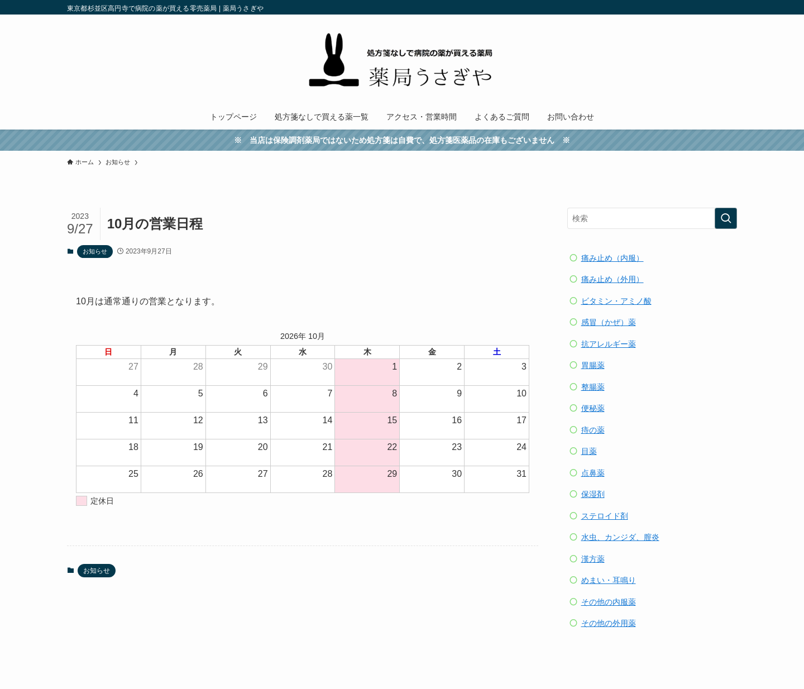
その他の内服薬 (608, 601)
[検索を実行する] (726, 218)
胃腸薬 (593, 365)
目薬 (589, 451)
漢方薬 (593, 558)
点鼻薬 (593, 472)
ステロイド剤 (604, 515)
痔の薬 (593, 429)
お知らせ (95, 251)
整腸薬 (593, 386)
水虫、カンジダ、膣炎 (620, 537)
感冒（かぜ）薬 (608, 322)
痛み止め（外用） (612, 279)
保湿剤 (593, 494)
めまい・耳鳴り (608, 580)
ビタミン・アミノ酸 (616, 300)
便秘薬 (593, 408)
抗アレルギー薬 (608, 343)
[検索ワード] (652, 218)
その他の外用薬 (608, 623)
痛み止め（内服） (612, 257)
